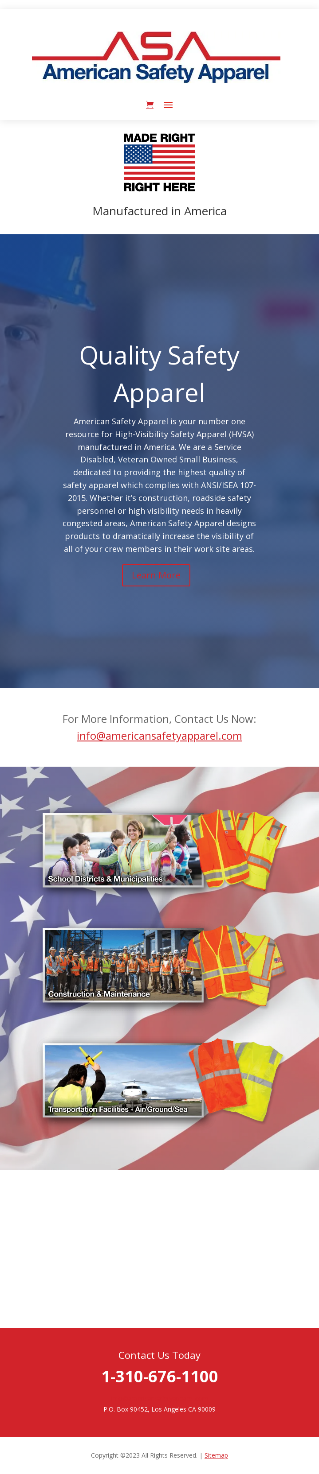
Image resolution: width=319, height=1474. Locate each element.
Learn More (156, 575)
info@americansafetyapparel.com (159, 735)
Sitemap (216, 1455)
